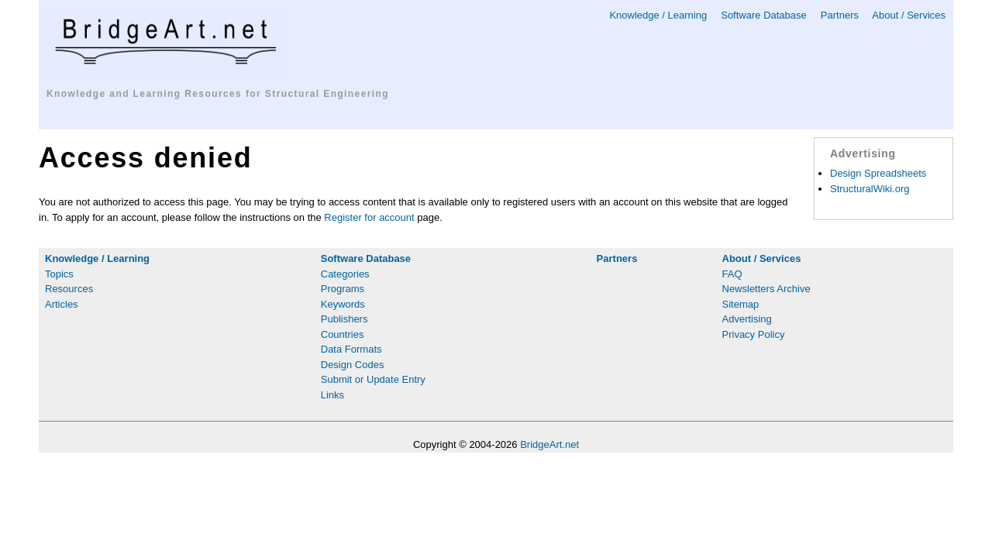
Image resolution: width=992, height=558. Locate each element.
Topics (59, 274)
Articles (61, 304)
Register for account (369, 217)
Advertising (747, 319)
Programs (342, 288)
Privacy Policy (753, 334)
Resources (69, 288)
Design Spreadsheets (878, 173)
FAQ (732, 274)
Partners (840, 15)
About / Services (909, 15)
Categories (345, 274)
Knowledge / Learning (658, 15)
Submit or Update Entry (373, 379)
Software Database (764, 15)
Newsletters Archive (766, 288)
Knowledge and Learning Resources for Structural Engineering (217, 93)
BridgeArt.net (549, 444)
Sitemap (741, 304)
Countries (342, 334)
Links (332, 395)
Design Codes (352, 364)
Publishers (344, 319)
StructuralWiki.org (870, 189)
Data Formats (351, 349)
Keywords (343, 304)
